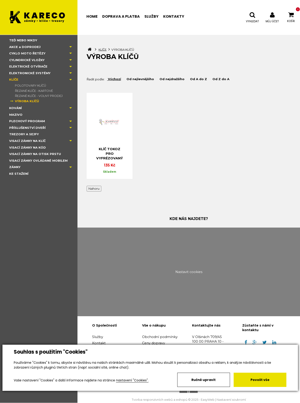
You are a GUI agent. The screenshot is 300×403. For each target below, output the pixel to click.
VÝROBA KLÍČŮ (27, 101)
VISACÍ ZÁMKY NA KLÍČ (27, 141)
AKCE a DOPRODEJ (25, 47)
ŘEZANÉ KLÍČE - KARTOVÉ (34, 91)
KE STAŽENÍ (18, 173)
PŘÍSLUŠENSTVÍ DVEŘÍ (27, 128)
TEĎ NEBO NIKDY (23, 40)
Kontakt (99, 343)
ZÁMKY (14, 167)
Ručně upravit (203, 380)
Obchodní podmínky (160, 337)
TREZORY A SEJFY (24, 134)
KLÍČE (13, 79)
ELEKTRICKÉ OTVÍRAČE (28, 66)
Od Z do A (220, 79)
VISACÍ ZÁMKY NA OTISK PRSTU (35, 154)
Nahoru (93, 188)
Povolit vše (260, 380)
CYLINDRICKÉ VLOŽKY (26, 60)
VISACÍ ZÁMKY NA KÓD (27, 147)
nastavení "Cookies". (132, 380)
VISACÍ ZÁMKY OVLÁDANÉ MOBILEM (38, 160)
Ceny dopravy (153, 343)
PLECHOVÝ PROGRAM (27, 121)
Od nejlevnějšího (140, 79)
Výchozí (114, 79)
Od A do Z (198, 79)
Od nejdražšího (171, 79)
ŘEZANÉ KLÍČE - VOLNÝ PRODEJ (39, 96)
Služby (97, 337)
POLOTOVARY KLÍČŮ (30, 85)
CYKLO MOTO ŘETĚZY (27, 53)
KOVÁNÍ (15, 108)
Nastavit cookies (188, 272)
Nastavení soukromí (231, 399)
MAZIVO (15, 114)
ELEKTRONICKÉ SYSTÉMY (29, 73)
